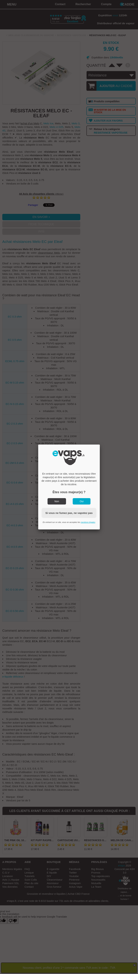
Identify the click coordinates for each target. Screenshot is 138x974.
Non (57, 501)
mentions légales (88, 522)
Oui (82, 501)
